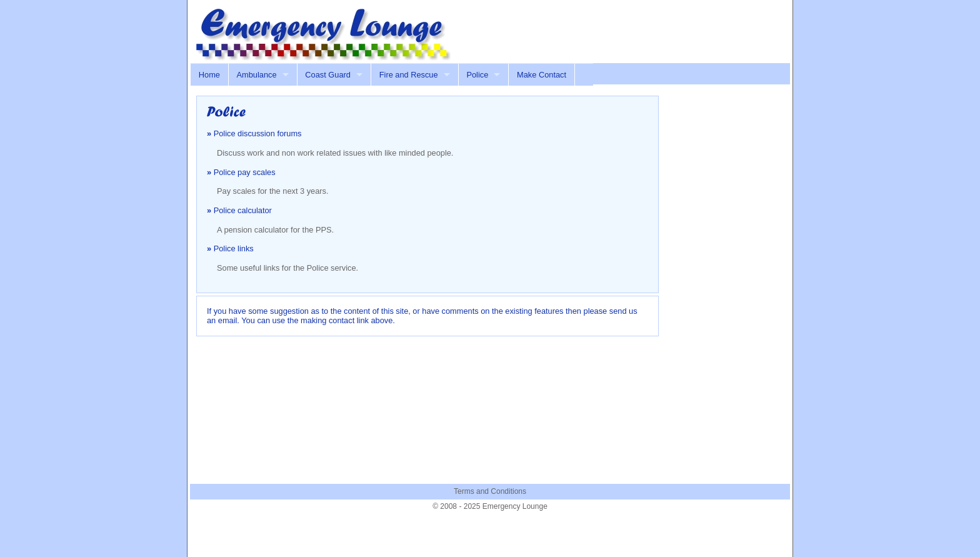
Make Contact (541, 74)
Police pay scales (245, 172)
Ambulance (257, 74)
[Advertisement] (637, 27)
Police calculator (243, 210)
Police (477, 74)
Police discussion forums (258, 133)
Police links (234, 248)
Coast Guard (328, 74)
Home (209, 74)
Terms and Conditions (490, 491)
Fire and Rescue (408, 74)
